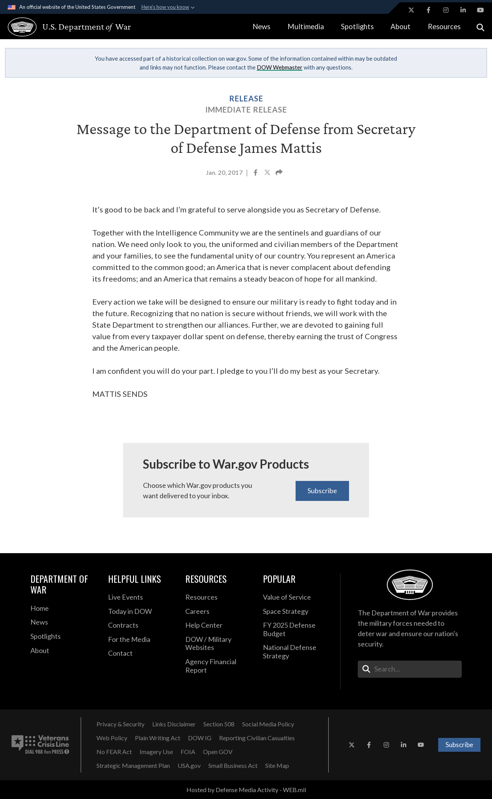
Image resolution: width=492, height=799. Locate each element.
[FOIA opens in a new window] (188, 752)
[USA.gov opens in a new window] (189, 765)
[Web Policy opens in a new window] (112, 738)
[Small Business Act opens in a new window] (232, 765)
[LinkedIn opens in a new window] (463, 10)
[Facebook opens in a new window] (428, 10)
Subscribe (322, 490)
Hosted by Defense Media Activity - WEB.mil (246, 789)
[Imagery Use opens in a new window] (156, 752)
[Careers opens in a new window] (218, 611)
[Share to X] (268, 173)
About (401, 26)
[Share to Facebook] (256, 173)
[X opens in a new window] (411, 10)
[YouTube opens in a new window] (480, 10)
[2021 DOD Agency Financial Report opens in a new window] (218, 666)
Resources (444, 26)
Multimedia (306, 26)
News (261, 26)
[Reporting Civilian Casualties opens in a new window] (257, 738)
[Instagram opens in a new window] (446, 10)
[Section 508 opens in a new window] (218, 724)
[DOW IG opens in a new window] (199, 738)
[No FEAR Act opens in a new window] (114, 752)
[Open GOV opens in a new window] (217, 752)
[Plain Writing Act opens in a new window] (157, 738)
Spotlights (357, 26)
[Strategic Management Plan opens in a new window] (133, 765)
